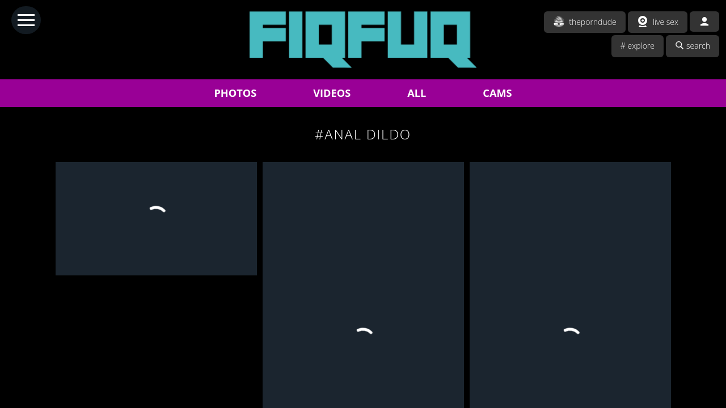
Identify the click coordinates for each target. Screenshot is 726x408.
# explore (638, 45)
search (692, 45)
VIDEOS (332, 93)
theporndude (585, 21)
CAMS (497, 93)
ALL (416, 93)
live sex (657, 21)
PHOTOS (235, 93)
